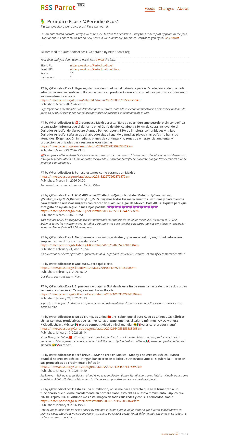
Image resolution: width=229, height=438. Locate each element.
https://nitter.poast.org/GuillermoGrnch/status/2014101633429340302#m (91, 294)
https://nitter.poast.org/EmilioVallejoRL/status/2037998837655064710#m (90, 100)
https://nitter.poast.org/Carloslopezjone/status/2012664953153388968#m (91, 328)
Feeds (150, 8)
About (183, 8)
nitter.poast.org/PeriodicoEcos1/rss (94, 69)
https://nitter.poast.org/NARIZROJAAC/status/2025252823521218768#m (89, 245)
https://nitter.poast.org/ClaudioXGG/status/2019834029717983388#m (88, 268)
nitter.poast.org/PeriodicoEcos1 (92, 65)
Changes (166, 8)
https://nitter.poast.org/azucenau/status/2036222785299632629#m (86, 146)
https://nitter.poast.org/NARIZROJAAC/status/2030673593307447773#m (89, 211)
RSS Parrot (172, 38)
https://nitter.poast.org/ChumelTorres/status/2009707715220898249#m (90, 401)
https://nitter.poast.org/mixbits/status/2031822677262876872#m (85, 176)
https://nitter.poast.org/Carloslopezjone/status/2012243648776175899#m (91, 367)
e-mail (100, 60)
